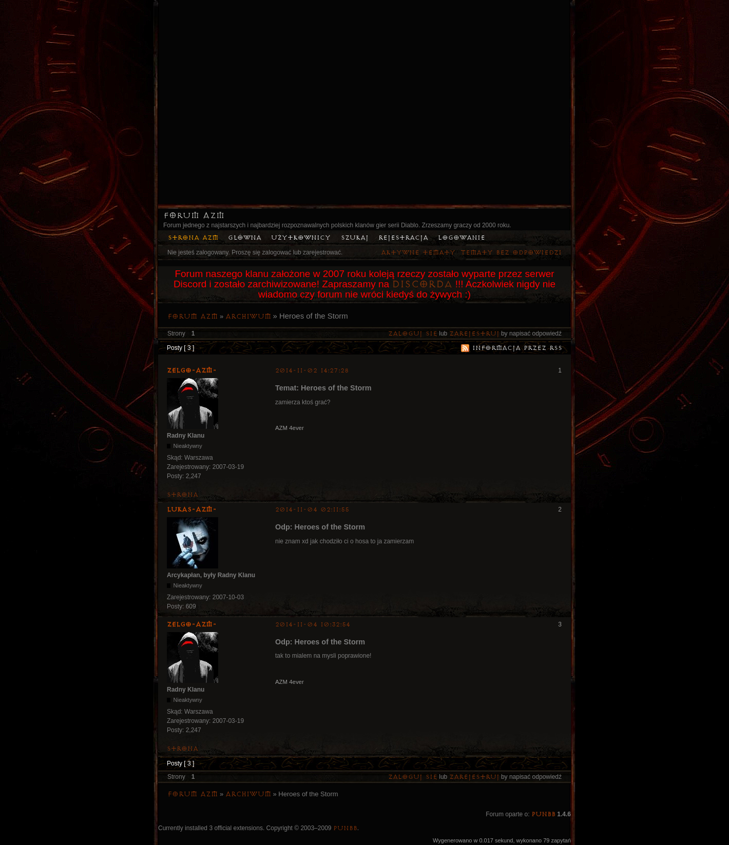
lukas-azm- (192, 509)
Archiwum (248, 316)
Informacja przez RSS (517, 348)
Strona (182, 495)
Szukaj (355, 238)
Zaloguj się (412, 334)
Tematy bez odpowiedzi (511, 253)
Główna (244, 238)
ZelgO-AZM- (192, 370)
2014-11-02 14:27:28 (312, 371)
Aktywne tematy (418, 253)
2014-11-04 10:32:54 (312, 624)
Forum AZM (193, 215)
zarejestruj (474, 334)
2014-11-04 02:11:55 (312, 510)
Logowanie (461, 238)
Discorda (422, 284)
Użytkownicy (301, 238)
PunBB (543, 814)
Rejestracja (403, 238)
